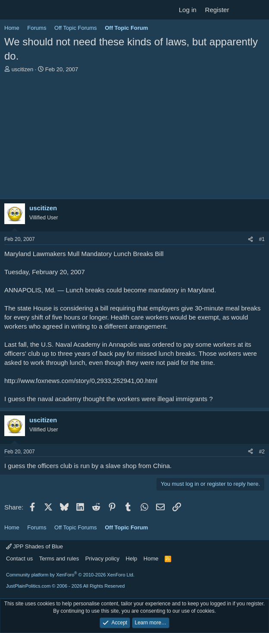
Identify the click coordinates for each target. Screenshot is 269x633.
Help (132, 558)
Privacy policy (102, 558)
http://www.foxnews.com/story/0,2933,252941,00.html (80, 380)
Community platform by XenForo (70, 574)
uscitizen (23, 69)
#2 (262, 452)
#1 (262, 239)
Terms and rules (59, 558)
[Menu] (12, 10)
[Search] (258, 10)
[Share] (250, 239)
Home (151, 558)
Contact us (19, 558)
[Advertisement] (134, 138)
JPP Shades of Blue (34, 546)
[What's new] (241, 10)
